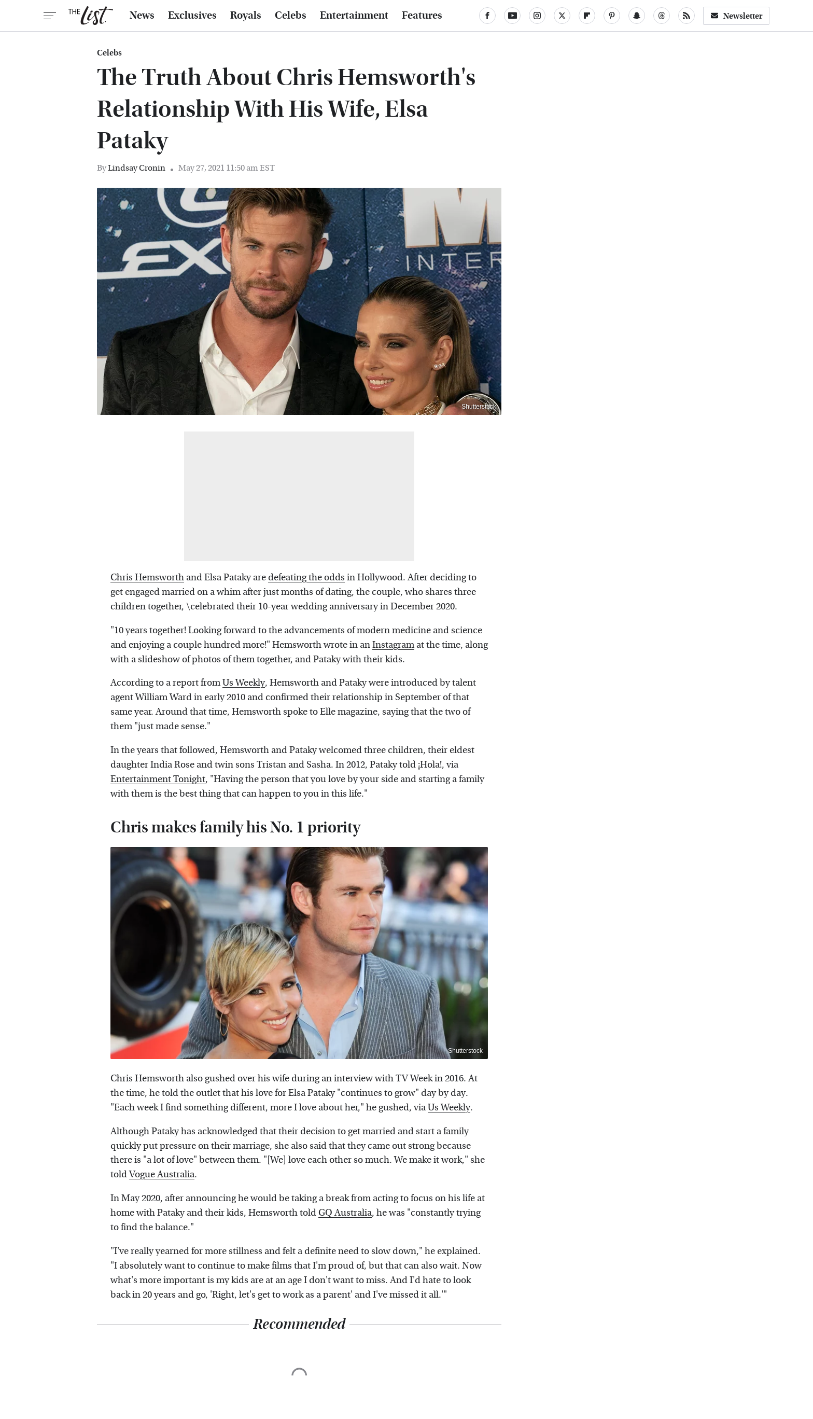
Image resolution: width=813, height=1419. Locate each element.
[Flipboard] (587, 15)
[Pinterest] (612, 15)
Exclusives (192, 15)
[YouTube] (512, 15)
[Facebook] (487, 15)
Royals (245, 15)
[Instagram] (537, 15)
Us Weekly (243, 682)
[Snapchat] (636, 15)
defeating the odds (306, 577)
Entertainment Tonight (157, 779)
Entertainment (354, 15)
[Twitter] (562, 15)
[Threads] (661, 15)
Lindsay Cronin (136, 168)
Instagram (393, 644)
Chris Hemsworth (147, 577)
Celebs (290, 15)
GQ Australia (345, 1212)
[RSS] (686, 15)
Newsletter (736, 16)
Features (422, 15)
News (142, 15)
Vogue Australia (161, 1174)
